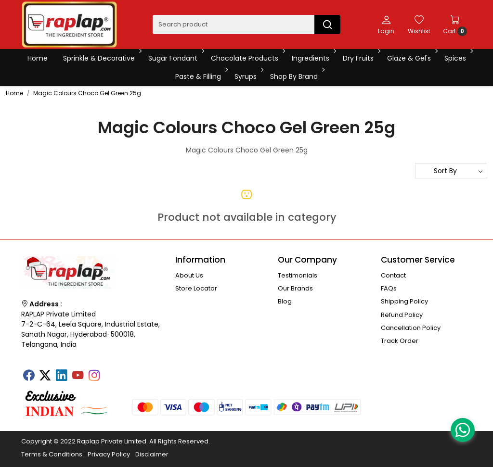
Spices (457, 58)
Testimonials (297, 275)
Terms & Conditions (51, 454)
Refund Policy (402, 314)
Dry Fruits (361, 58)
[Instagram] (94, 376)
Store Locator (196, 288)
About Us (189, 275)
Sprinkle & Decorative (101, 58)
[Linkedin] (61, 376)
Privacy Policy (109, 454)
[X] (45, 376)
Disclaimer (152, 454)
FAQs (389, 288)
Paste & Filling (200, 76)
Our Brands (295, 288)
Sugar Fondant (175, 58)
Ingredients (313, 58)
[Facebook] (28, 376)
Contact (393, 275)
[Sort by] (451, 170)
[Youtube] (77, 376)
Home (37, 58)
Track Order (399, 340)
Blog (285, 301)
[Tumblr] (110, 372)
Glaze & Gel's (411, 58)
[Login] (386, 24)
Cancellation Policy (411, 327)
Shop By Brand (296, 76)
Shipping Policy (404, 301)
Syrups (248, 76)
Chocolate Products (247, 58)
